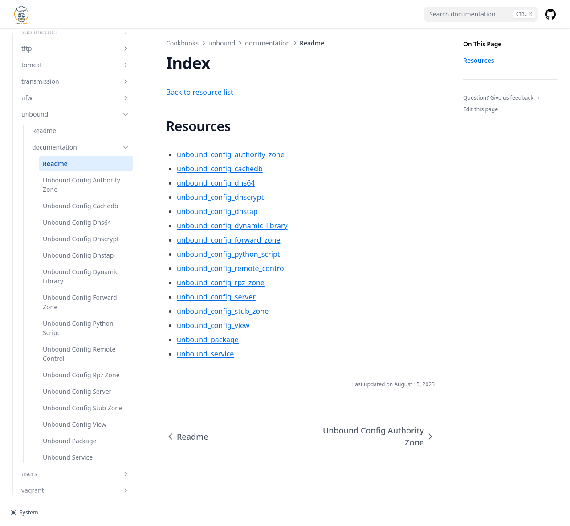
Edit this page (480, 109)
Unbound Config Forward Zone (67, 337)
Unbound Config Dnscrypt (67, 260)
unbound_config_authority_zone (200, 154)
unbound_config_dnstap (186, 211)
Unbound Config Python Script (67, 363)
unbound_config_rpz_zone (190, 282)
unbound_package (177, 339)
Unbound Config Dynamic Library (67, 311)
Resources (478, 60)
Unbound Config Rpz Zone (67, 415)
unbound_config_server (185, 297)
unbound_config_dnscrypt (189, 197)
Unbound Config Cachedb (67, 208)
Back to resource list (169, 92)
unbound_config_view (182, 325)
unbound (60, 112)
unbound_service (174, 354)
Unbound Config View (67, 492)
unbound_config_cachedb (189, 169)
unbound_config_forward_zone (198, 240)
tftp (60, 46)
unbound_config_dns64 (185, 183)
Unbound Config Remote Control (67, 389)
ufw (60, 95)
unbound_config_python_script (197, 254)
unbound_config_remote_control (200, 268)
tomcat (60, 62)
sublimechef (60, 29)
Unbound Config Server (67, 440)
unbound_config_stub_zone (192, 311)
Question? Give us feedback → (501, 97)
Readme (44, 128)
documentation (65, 145)
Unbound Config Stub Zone (67, 466)
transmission (60, 79)
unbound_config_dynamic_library (201, 226)
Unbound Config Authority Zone (67, 182)
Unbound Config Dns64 (67, 234)
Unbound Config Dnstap (67, 286)
